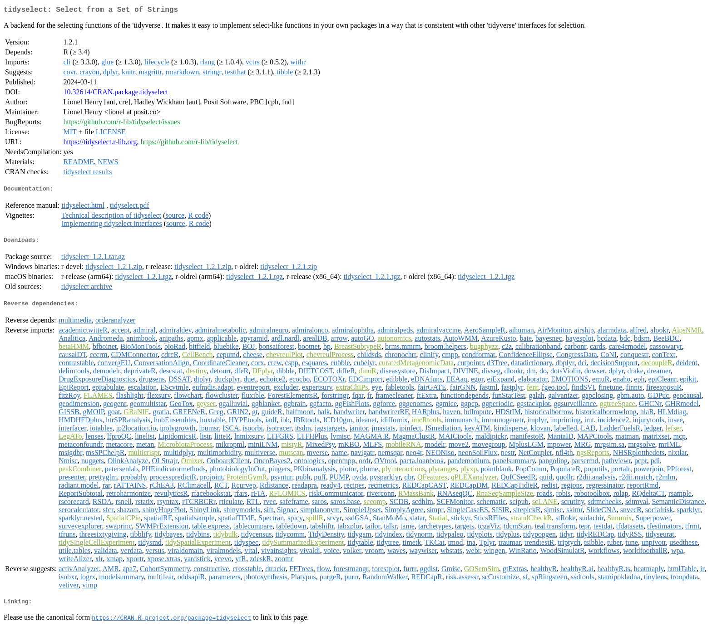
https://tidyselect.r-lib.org (100, 143)
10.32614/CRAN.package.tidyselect (115, 94)
